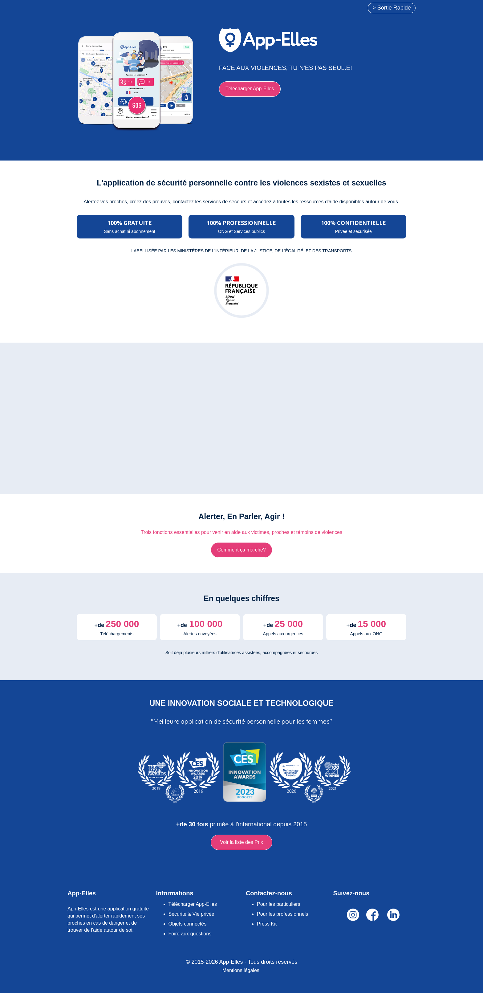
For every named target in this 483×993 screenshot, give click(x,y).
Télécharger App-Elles (192, 904)
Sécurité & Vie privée (191, 914)
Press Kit (267, 923)
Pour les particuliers (278, 904)
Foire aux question (188, 933)
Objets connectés (187, 923)
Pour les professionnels (282, 914)
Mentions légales (240, 970)
